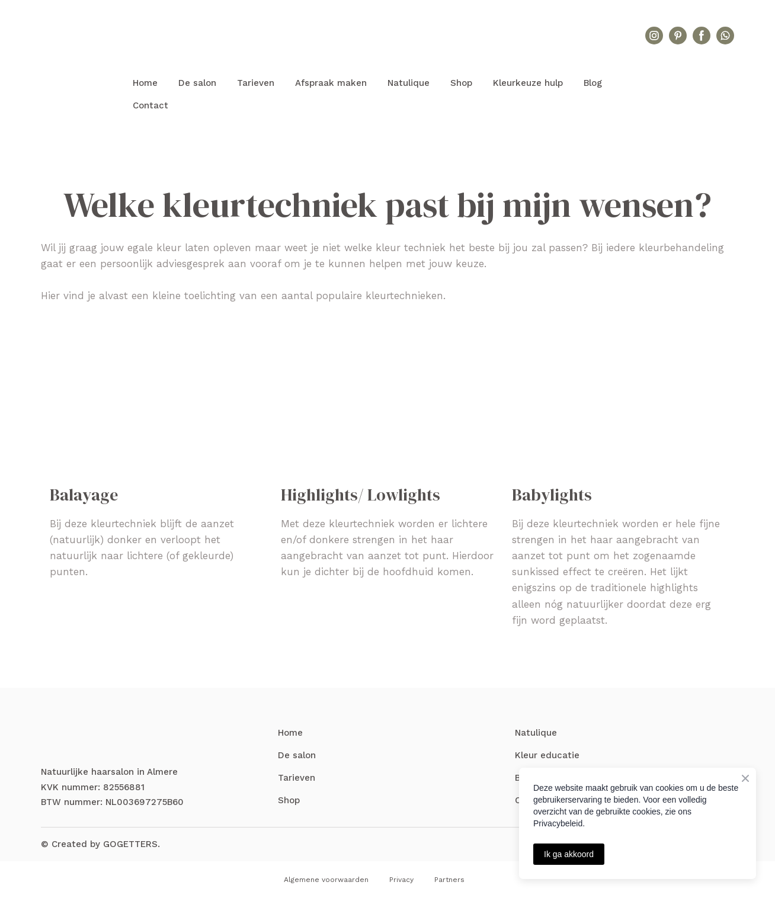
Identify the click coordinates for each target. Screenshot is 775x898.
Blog (593, 83)
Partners (449, 879)
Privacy (401, 879)
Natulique (409, 83)
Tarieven (255, 83)
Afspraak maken (331, 83)
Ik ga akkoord (569, 854)
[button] (654, 35)
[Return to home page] (387, 36)
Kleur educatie (547, 755)
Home (145, 83)
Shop (461, 83)
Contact (150, 105)
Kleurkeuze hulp (528, 83)
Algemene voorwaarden (326, 879)
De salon (197, 83)
